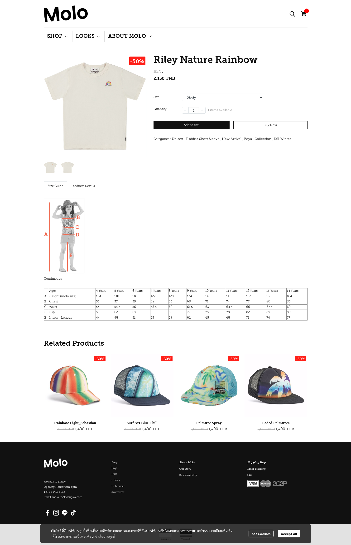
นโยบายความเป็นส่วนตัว (74, 536)
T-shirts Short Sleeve (203, 139)
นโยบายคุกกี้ (106, 536)
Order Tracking (256, 469)
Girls (114, 474)
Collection (264, 139)
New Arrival (232, 139)
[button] (292, 14)
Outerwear (118, 486)
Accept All (289, 533)
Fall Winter (282, 139)
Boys (249, 139)
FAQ (249, 475)
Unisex (178, 139)
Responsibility (188, 475)
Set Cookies (261, 533)
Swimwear (117, 492)
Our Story (185, 469)
